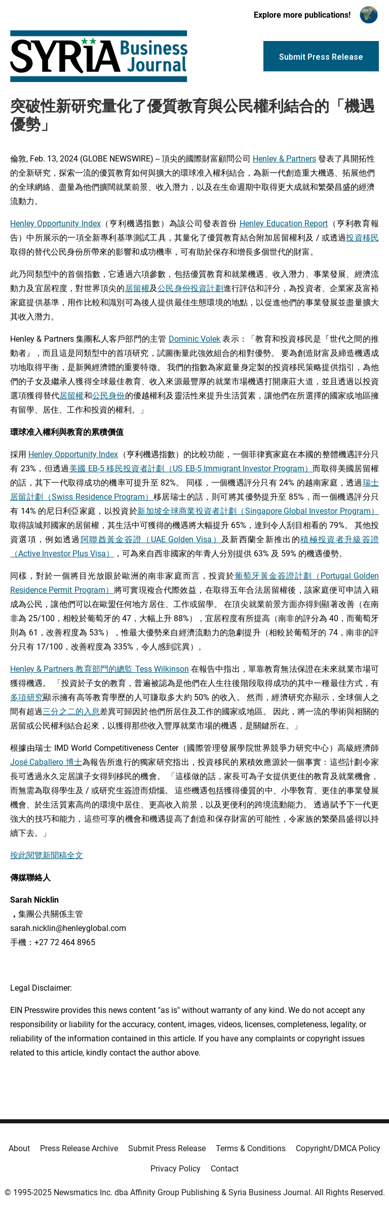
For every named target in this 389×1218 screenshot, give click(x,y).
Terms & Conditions (251, 1148)
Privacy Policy (175, 1168)
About (19, 1148)
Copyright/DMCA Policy (338, 1148)
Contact (225, 1168)
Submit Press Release (167, 1148)
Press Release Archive (79, 1148)
